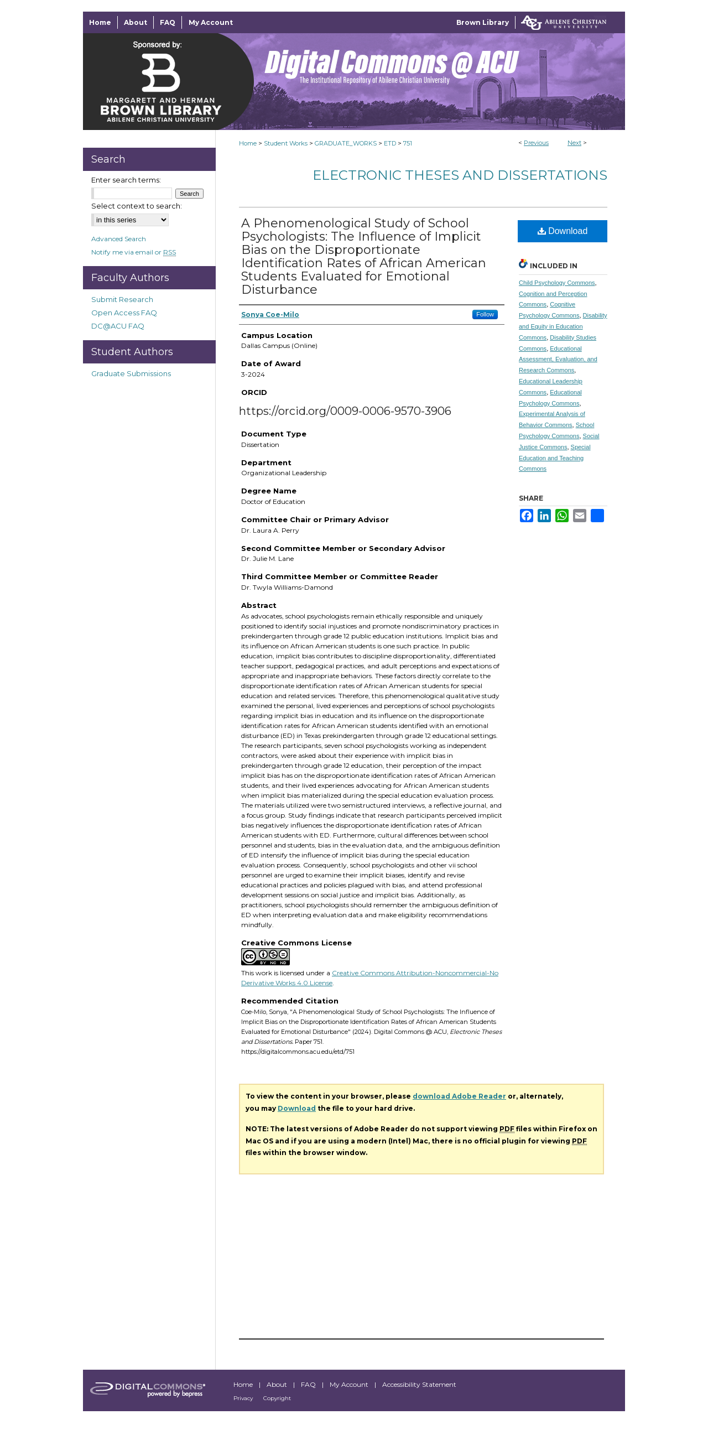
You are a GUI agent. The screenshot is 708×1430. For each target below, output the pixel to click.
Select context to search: (136, 205)
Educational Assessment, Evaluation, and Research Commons (558, 359)
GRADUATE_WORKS (346, 143)
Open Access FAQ (124, 312)
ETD (390, 143)
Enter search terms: (126, 179)
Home (248, 143)
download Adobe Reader (459, 1096)
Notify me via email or (133, 252)
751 (407, 143)
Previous (536, 143)
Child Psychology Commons (557, 282)
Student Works (286, 143)
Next (574, 143)
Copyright (277, 1398)
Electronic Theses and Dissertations (460, 175)
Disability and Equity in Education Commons (563, 326)
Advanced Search (118, 239)
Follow (485, 314)
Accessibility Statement (419, 1384)
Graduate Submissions (131, 373)
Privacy (243, 1398)
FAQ (309, 1384)
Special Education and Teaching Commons (555, 458)
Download (563, 231)
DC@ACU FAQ (117, 325)
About (278, 1384)
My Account (350, 1384)
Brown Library (482, 22)
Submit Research (122, 299)
